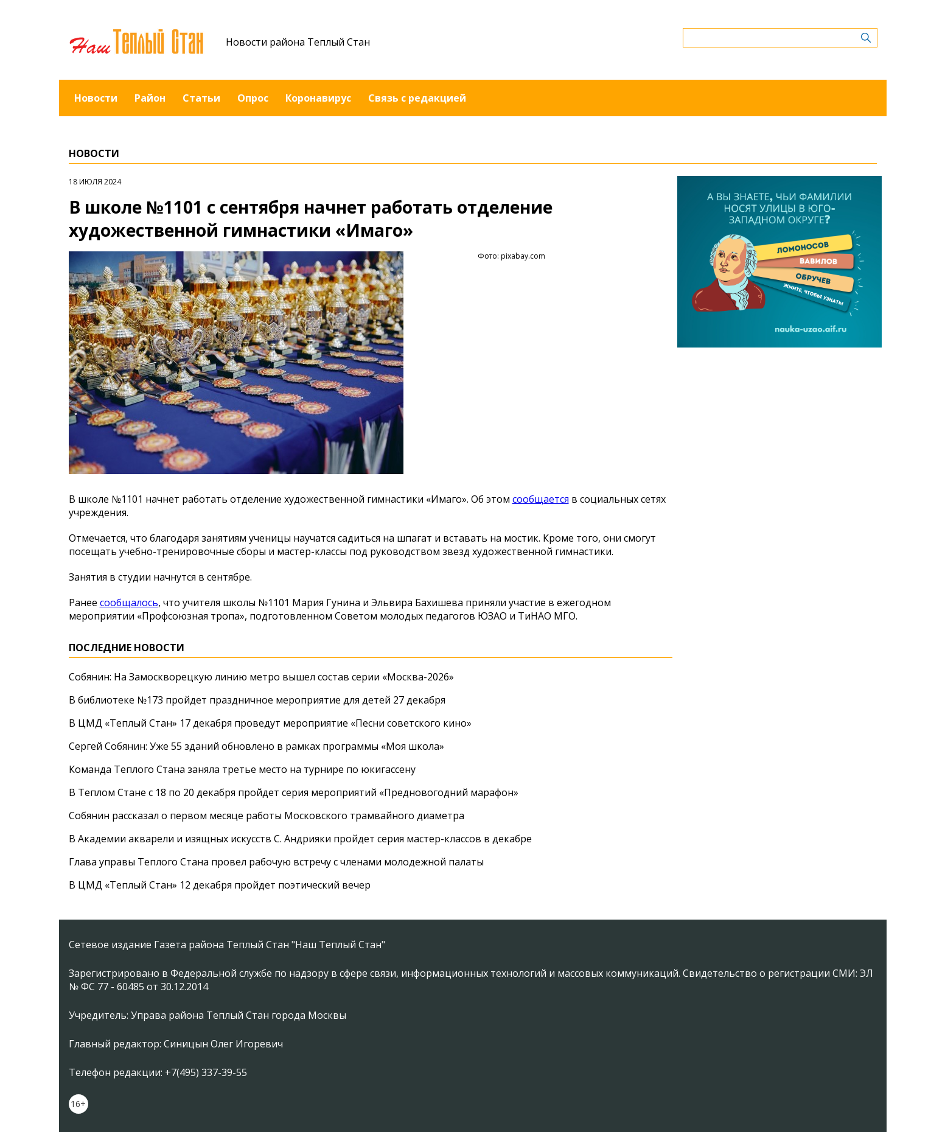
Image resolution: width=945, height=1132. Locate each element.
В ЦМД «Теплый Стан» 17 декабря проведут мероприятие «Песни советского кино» (270, 723)
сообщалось (129, 602)
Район (150, 98)
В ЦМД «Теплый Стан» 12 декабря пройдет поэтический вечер (220, 885)
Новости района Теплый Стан (298, 42)
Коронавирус (318, 98)
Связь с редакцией (417, 98)
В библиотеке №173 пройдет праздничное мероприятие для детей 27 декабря (257, 700)
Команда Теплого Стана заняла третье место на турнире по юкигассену (242, 769)
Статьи (201, 98)
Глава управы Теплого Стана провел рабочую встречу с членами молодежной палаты (276, 861)
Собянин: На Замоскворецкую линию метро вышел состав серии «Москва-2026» (261, 676)
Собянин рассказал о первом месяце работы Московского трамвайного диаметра (266, 815)
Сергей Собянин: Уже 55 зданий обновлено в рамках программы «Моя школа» (256, 746)
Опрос (252, 98)
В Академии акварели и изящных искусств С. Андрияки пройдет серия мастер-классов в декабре (300, 838)
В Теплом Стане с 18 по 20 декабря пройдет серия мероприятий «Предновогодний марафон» (293, 792)
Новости (95, 98)
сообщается (540, 499)
